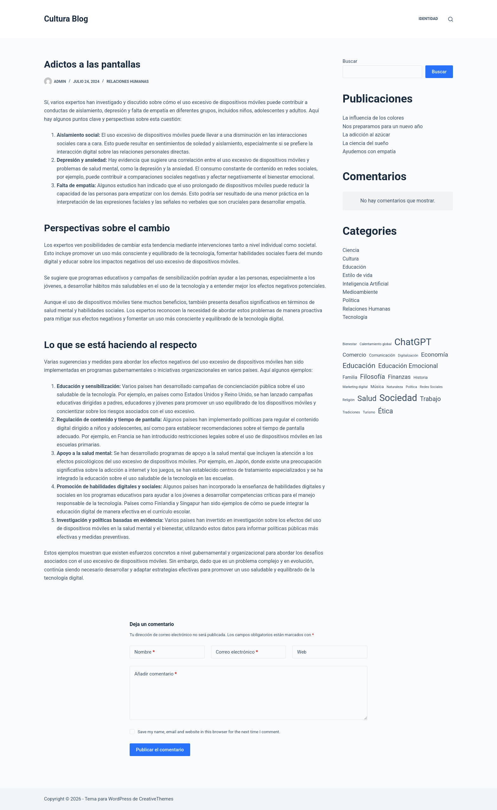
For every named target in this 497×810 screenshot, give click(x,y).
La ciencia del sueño (366, 143)
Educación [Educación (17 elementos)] (359, 365)
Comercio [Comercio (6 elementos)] (354, 355)
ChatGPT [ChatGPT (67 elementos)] (412, 342)
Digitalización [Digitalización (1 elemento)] (408, 355)
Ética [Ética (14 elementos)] (385, 411)
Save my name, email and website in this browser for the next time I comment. (209, 731)
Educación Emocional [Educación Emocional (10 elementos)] (408, 366)
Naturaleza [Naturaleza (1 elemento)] (395, 387)
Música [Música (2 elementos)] (377, 386)
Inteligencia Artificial (366, 284)
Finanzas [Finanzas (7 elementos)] (399, 376)
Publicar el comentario (160, 750)
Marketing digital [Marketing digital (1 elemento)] (355, 387)
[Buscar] (450, 19)
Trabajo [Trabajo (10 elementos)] (430, 399)
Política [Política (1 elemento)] (411, 387)
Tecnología (355, 317)
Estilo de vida (357, 275)
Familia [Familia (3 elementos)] (350, 377)
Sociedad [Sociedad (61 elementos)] (398, 397)
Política (351, 300)
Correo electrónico (237, 652)
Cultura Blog (66, 18)
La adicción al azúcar (366, 135)
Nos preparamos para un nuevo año (383, 126)
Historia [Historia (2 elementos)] (421, 377)
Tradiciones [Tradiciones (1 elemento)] (351, 412)
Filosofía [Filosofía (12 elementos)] (372, 376)
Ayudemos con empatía (369, 151)
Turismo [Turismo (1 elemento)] (369, 412)
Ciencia (351, 250)
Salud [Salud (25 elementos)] (367, 398)
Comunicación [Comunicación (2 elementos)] (382, 355)
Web (301, 652)
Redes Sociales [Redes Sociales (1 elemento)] (431, 387)
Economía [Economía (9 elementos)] (434, 354)
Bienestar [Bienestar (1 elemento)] (350, 344)
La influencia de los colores (373, 118)
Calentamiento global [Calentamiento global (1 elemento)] (375, 344)
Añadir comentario (155, 674)
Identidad (428, 18)
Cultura (351, 259)
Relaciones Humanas (127, 81)
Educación (354, 267)
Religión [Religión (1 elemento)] (349, 400)
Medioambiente (360, 292)
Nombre (144, 652)
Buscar (350, 61)
